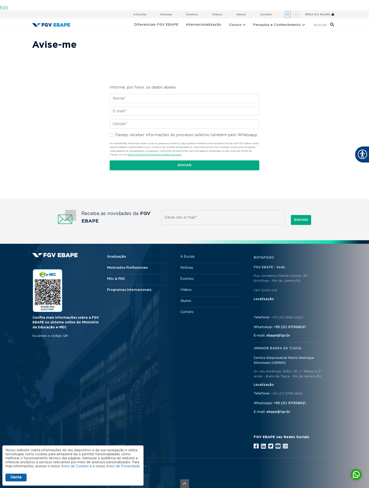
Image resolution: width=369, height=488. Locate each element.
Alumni (241, 14)
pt (287, 14)
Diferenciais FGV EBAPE (156, 24)
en (296, 14)
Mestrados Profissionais (127, 267)
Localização (264, 299)
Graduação (116, 256)
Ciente (16, 477)
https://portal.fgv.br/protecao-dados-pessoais (154, 155)
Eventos (192, 14)
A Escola (139, 14)
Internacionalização (203, 24)
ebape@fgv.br (278, 335)
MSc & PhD (116, 279)
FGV (4, 7)
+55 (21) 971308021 (290, 327)
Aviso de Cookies (75, 466)
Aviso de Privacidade (123, 466)
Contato (266, 14)
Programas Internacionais (129, 290)
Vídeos (217, 14)
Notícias (166, 14)
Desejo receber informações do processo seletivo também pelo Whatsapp (186, 135)
